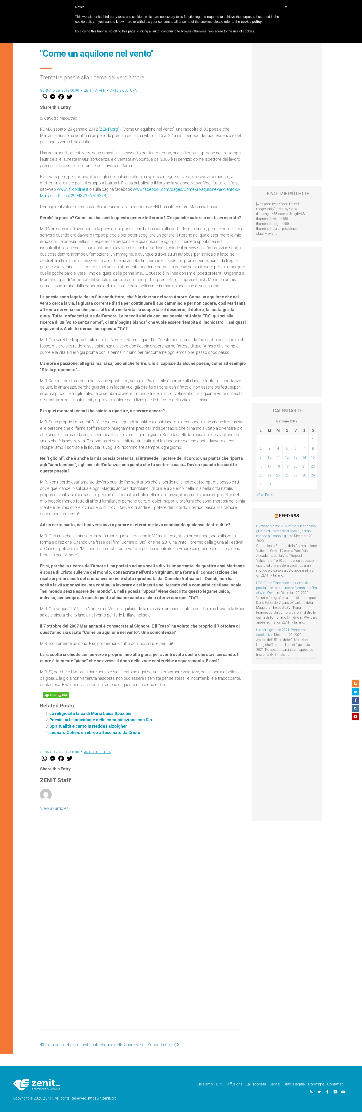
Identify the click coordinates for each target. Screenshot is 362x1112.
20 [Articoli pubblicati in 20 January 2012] (295, 466)
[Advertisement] (143, 999)
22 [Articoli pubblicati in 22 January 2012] (313, 466)
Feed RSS (289, 516)
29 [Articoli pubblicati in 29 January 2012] (313, 475)
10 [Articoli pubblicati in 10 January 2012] (269, 457)
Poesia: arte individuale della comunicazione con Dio (100, 719)
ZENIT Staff (94, 90)
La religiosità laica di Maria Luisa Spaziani (90, 713)
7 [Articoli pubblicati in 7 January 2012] (304, 448)
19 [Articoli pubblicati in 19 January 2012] (287, 466)
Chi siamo (205, 1084)
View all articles (54, 808)
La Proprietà (256, 1084)
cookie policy (251, 21)
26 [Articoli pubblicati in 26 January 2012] (287, 475)
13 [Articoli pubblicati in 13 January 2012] (295, 457)
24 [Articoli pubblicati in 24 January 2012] (269, 475)
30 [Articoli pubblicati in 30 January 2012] (261, 484)
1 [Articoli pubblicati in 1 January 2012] (313, 439)
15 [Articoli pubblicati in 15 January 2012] (313, 457)
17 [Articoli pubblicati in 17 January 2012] (269, 466)
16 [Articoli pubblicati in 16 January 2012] (261, 466)
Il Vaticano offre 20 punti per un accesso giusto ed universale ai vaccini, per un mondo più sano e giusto (286, 531)
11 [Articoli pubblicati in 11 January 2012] (278, 457)
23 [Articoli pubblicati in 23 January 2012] (261, 475)
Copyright (316, 1084)
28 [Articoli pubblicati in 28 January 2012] (304, 475)
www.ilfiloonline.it (72, 189)
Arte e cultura (123, 90)
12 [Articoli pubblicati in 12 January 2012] (287, 457)
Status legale (294, 1084)
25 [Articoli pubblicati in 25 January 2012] (278, 475)
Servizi (274, 1084)
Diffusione (234, 1084)
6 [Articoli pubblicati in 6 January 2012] (295, 448)
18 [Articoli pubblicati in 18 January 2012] (278, 466)
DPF (219, 1084)
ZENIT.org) (109, 129)
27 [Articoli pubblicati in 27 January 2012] (295, 475)
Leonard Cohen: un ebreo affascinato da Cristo (94, 732)
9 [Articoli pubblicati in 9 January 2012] (261, 457)
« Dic (259, 495)
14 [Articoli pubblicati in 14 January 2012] (304, 457)
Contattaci (335, 1084)
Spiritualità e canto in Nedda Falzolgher (88, 726)
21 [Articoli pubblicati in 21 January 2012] (304, 466)
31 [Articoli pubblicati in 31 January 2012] (269, 484)
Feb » (269, 495)
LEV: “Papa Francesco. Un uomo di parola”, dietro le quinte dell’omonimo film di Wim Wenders (286, 588)
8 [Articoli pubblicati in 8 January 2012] (313, 448)
